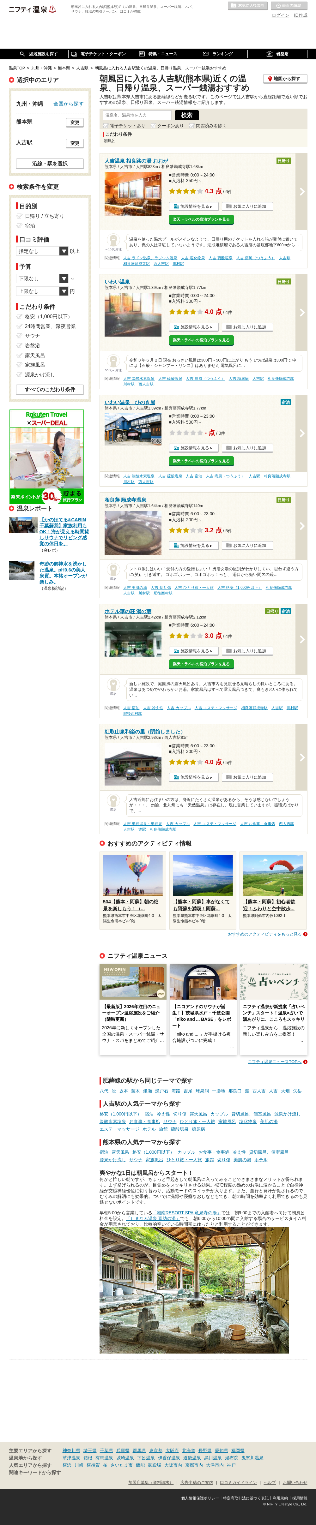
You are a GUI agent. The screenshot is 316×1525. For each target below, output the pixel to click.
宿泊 (149, 1113)
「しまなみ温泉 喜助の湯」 (153, 1218)
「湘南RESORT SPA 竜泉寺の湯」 (186, 1212)
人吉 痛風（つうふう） (255, 258)
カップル (219, 1113)
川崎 (79, 1465)
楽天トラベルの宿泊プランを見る (201, 219)
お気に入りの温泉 (248, 6)
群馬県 (139, 1450)
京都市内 (194, 1465)
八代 (104, 1090)
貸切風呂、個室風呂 (251, 1113)
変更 (74, 122)
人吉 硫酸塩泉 (220, 258)
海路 (176, 1090)
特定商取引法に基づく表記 (246, 1498)
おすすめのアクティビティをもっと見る (265, 934)
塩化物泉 (248, 1121)
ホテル (149, 1129)
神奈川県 (71, 1450)
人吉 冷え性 (153, 708)
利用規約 (280, 1498)
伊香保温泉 (169, 1457)
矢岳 (297, 1090)
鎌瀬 (147, 1090)
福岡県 (238, 1450)
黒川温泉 (213, 1457)
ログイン (280, 15)
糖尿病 (198, 1129)
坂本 (123, 1090)
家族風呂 (227, 1121)
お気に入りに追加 (249, 206)
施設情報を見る (194, 206)
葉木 (135, 1090)
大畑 (285, 1090)
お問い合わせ (295, 1482)
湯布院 (231, 1457)
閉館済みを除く (211, 125)
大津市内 (215, 1465)
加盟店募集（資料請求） (150, 1482)
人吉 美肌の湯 (135, 587)
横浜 (67, 1465)
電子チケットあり (127, 125)
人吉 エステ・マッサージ (216, 708)
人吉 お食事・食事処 (257, 824)
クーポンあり (170, 125)
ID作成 (300, 15)
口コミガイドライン (238, 1482)
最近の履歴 (289, 6)
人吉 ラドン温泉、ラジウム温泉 (150, 258)
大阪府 (172, 1450)
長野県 (205, 1450)
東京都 (155, 1450)
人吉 (273, 1090)
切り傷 (179, 1113)
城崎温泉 (125, 1457)
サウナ (170, 1121)
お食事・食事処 (144, 1121)
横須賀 (93, 1465)
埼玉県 (90, 1450)
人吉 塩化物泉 (193, 258)
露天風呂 (198, 1113)
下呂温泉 (146, 1457)
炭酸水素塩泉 (113, 1121)
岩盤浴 (32, 345)
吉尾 (188, 1090)
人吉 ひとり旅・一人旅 (193, 587)
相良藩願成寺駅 (136, 263)
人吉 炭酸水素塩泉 (139, 378)
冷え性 (163, 1113)
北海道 (188, 1450)
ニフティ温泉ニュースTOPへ (274, 1061)
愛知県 (221, 1450)
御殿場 (154, 1465)
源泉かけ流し (287, 1113)
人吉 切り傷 (161, 587)
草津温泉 (71, 1457)
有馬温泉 (104, 1457)
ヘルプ (270, 1482)
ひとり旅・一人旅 (197, 1121)
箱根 (87, 1457)
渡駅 (142, 829)
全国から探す (68, 103)
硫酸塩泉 (180, 1129)
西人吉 (259, 1090)
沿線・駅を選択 (50, 163)
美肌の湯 (269, 1121)
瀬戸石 (161, 1090)
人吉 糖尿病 (239, 378)
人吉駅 (284, 258)
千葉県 (106, 1450)
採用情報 (299, 1498)
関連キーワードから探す (35, 1472)
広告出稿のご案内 (196, 1482)
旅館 (163, 1129)
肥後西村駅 (163, 593)
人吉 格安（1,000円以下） (239, 587)
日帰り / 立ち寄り (44, 216)
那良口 (235, 1090)
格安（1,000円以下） (121, 1113)
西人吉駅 (161, 263)
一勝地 (218, 1090)
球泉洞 (202, 1090)
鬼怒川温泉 (252, 1457)
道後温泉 (192, 1457)
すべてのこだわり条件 (50, 389)
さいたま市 (122, 1465)
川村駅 (178, 263)
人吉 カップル (179, 708)
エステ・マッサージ (119, 1129)
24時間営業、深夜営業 (50, 326)
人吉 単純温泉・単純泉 (142, 824)
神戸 (231, 1465)
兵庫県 (123, 1450)
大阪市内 (173, 1465)
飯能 (140, 1465)
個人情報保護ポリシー (200, 1498)
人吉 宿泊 (194, 476)
